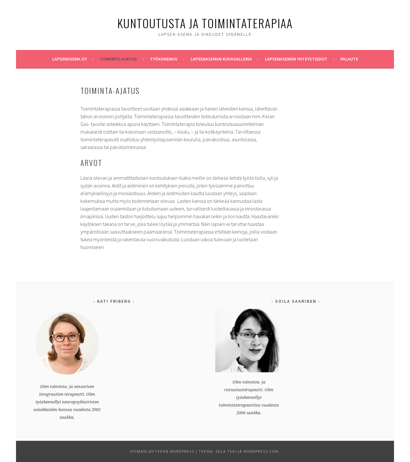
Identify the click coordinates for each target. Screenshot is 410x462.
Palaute (349, 59)
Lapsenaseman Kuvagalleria (221, 59)
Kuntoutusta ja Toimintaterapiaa (205, 22)
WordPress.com (261, 451)
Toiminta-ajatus (118, 59)
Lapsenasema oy (69, 59)
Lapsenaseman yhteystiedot (296, 59)
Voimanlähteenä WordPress (162, 451)
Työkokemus (163, 59)
